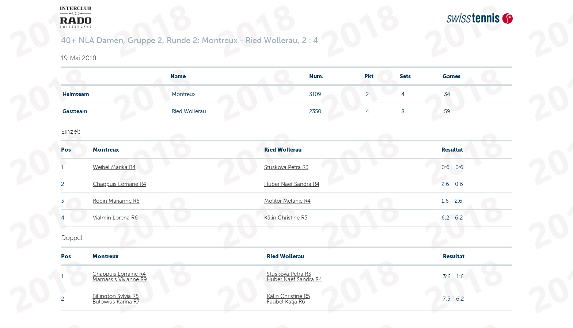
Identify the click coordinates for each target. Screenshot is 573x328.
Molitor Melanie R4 (287, 201)
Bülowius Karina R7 (116, 302)
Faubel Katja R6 (286, 302)
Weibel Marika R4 (114, 167)
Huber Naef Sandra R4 (291, 184)
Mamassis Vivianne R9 (119, 279)
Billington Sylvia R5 (115, 296)
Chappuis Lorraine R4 (119, 184)
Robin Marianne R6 (116, 201)
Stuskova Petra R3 (286, 167)
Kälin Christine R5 (285, 218)
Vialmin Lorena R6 (115, 218)
